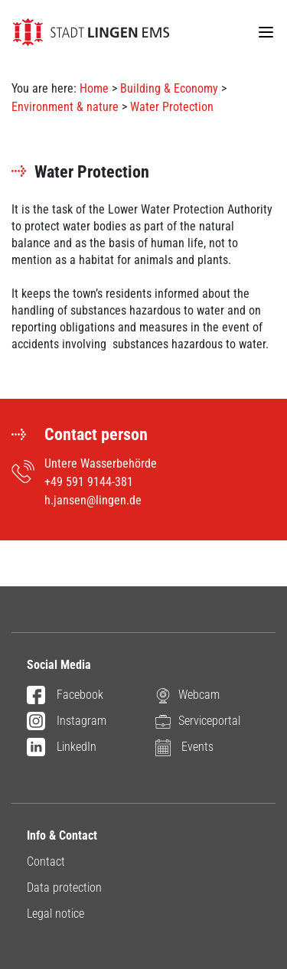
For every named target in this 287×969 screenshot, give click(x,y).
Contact (46, 861)
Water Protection (172, 107)
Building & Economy (169, 88)
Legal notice (55, 913)
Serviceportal (197, 721)
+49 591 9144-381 (88, 482)
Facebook (65, 696)
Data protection (64, 887)
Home (94, 88)
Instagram (66, 722)
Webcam (187, 695)
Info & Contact (62, 835)
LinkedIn (61, 748)
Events (184, 747)
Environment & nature (65, 107)
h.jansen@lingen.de (93, 500)
